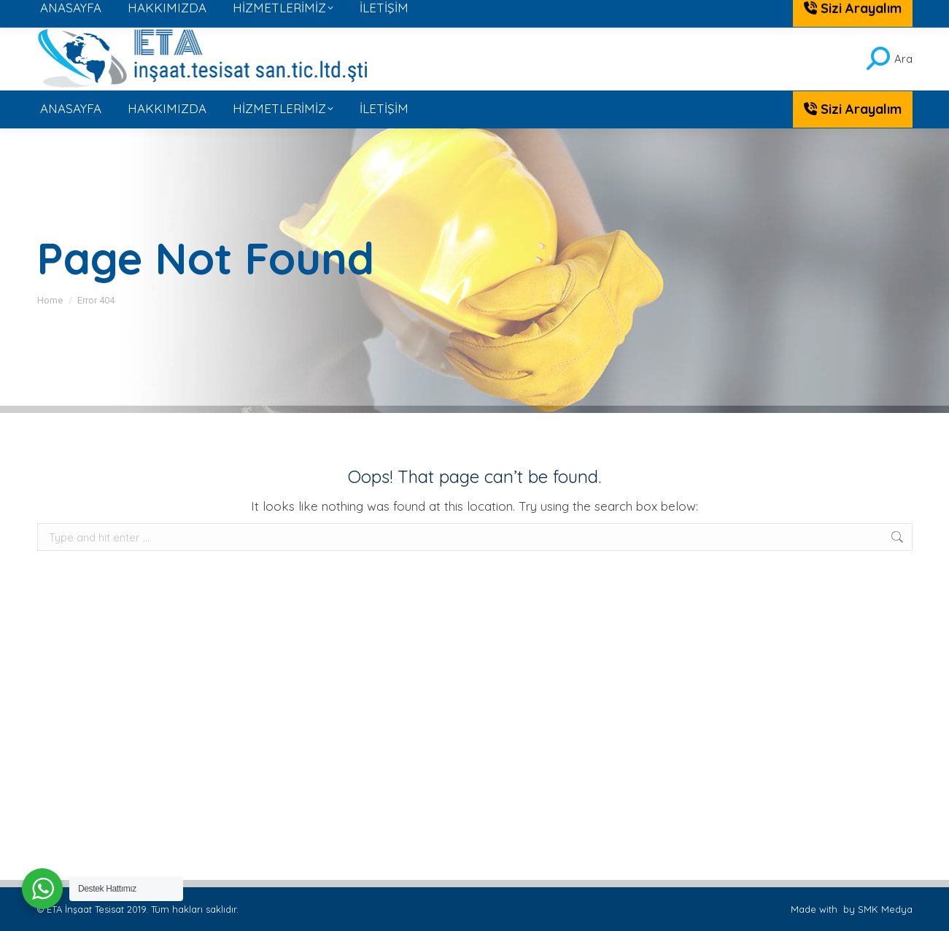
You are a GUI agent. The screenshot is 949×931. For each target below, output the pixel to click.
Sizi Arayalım (853, 109)
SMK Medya (885, 909)
